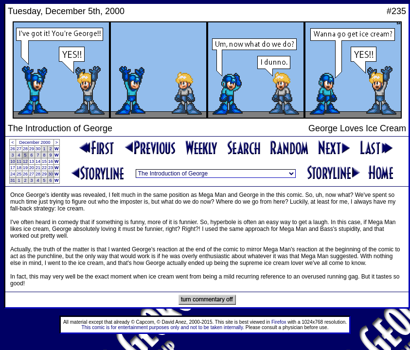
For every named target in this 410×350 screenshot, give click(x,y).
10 (12, 161)
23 (50, 167)
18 (19, 167)
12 (25, 161)
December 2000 (35, 142)
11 (19, 161)
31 (12, 180)
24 (12, 174)
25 (19, 174)
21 (38, 167)
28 (25, 148)
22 (44, 167)
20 (31, 167)
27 (19, 148)
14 (38, 161)
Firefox (278, 322)
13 (31, 161)
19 (25, 167)
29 (31, 148)
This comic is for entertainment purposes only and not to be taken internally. (163, 327)
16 (50, 161)
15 (44, 161)
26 (12, 148)
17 (12, 167)
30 (38, 148)
